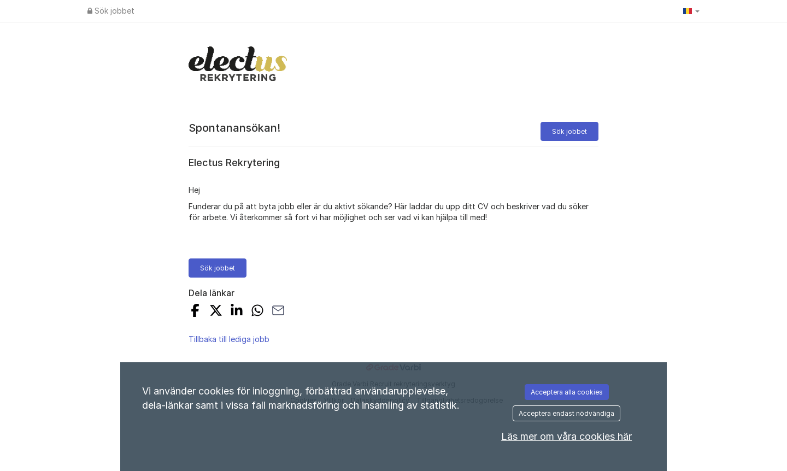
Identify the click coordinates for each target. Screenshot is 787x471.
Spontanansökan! (234, 128)
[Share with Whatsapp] (257, 311)
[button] (691, 11)
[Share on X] (215, 311)
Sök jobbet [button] (569, 131)
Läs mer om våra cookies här (566, 436)
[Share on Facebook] (195, 311)
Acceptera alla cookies (567, 392)
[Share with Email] (278, 311)
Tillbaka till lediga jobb (229, 339)
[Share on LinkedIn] (236, 311)
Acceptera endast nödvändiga (566, 413)
